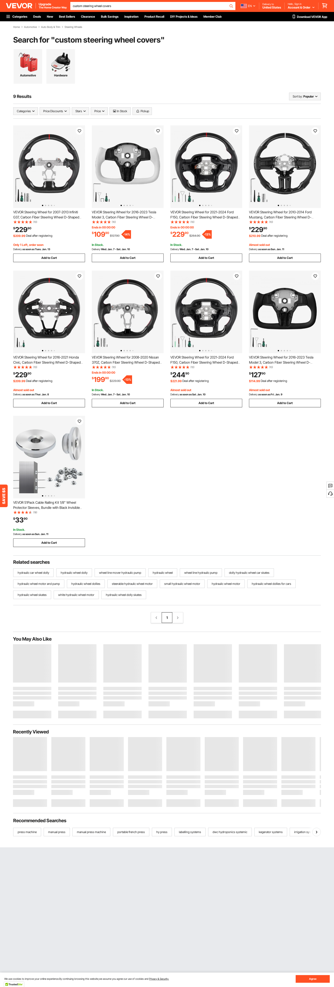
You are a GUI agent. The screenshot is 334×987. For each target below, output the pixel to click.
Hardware (61, 75)
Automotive (30, 27)
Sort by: (297, 96)
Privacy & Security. (159, 978)
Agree (313, 978)
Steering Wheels (73, 27)
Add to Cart (49, 258)
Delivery (17, 249)
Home (16, 27)
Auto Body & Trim (50, 27)
